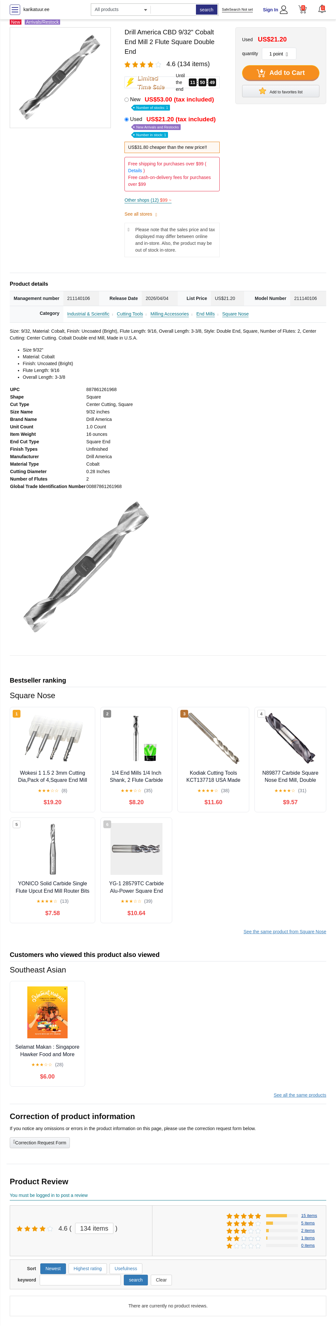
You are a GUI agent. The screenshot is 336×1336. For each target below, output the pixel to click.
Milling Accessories (169, 313)
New (172, 103)
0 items (308, 1245)
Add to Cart (281, 73)
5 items (308, 1223)
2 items (308, 1230)
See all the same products (300, 1095)
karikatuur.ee (36, 9)
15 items (309, 1215)
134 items (94, 1228)
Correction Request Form (39, 1142)
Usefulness (126, 1268)
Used (173, 126)
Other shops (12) (147, 200)
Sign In (270, 9)
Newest (53, 1268)
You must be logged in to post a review (49, 1195)
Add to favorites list (281, 90)
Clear (161, 1279)
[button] (322, 9)
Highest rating (88, 1268)
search (206, 9)
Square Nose (235, 313)
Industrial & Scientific (88, 313)
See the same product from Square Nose (285, 931)
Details (135, 170)
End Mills (205, 313)
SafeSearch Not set (237, 9)
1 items (308, 1237)
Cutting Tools (130, 313)
